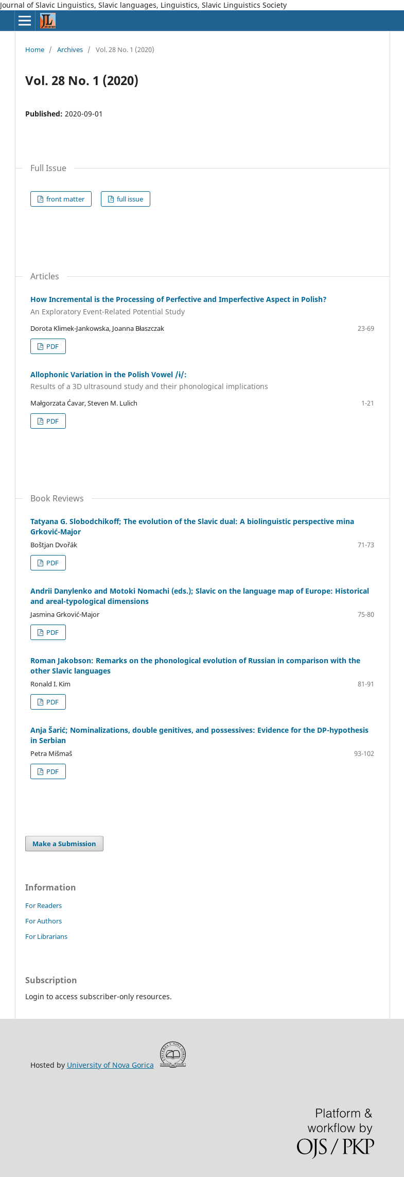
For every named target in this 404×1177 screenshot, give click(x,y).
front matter (64, 199)
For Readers (43, 905)
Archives (70, 49)
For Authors (43, 921)
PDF (52, 346)
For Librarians (46, 936)
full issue (129, 199)
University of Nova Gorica (110, 1065)
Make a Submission (64, 843)
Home (34, 49)
